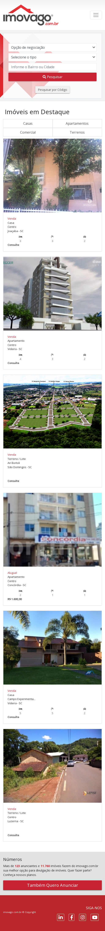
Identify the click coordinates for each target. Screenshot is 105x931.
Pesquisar (53, 77)
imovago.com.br (12, 912)
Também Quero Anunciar (52, 885)
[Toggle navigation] (96, 15)
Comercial (28, 132)
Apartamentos (77, 123)
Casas (28, 123)
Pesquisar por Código (52, 90)
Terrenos (77, 132)
